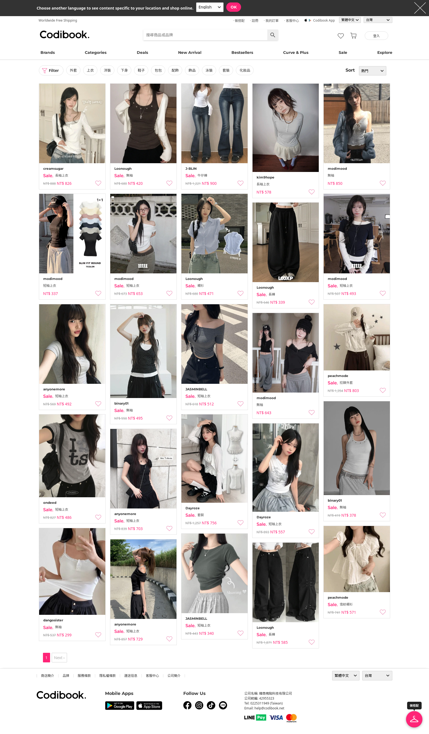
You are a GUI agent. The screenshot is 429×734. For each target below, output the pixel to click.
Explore (384, 52)
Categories (95, 52)
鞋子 (141, 70)
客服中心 (152, 675)
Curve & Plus (295, 52)
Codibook (64, 34)
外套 (73, 70)
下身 (124, 70)
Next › (59, 657)
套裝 (226, 70)
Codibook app (324, 20)
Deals (142, 52)
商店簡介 (47, 675)
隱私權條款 (107, 675)
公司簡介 (174, 675)
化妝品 (245, 70)
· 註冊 (254, 20)
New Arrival (189, 52)
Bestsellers (242, 52)
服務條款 (84, 675)
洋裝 (107, 70)
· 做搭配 (238, 20)
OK (234, 7)
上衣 (90, 70)
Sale (343, 52)
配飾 (175, 70)
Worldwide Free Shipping (58, 20)
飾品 (192, 70)
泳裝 (209, 70)
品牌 (66, 675)
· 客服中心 (291, 20)
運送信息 (130, 675)
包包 (158, 70)
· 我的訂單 (271, 20)
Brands (47, 52)
